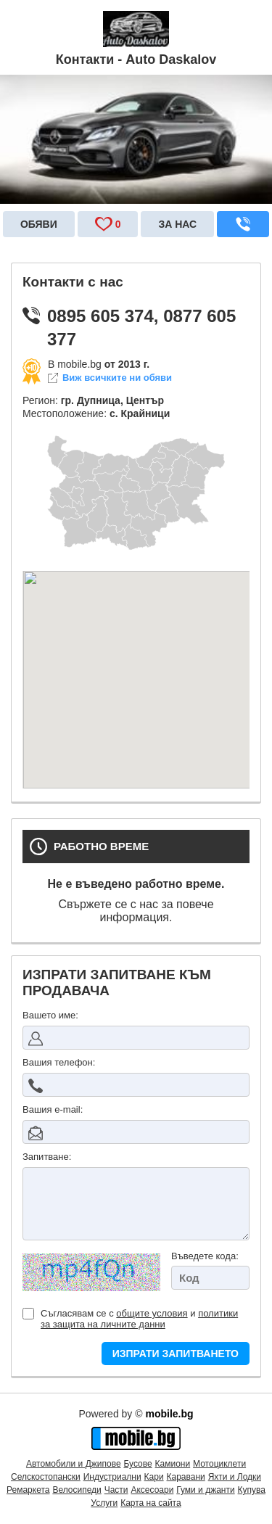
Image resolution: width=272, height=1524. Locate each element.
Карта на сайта (150, 1503)
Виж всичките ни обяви (117, 378)
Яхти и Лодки (234, 1477)
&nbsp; (136, 679)
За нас (177, 224)
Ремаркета (28, 1490)
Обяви (38, 224)
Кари (154, 1477)
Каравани (186, 1477)
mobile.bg (169, 1414)
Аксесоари (152, 1490)
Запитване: (46, 1156)
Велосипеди (76, 1490)
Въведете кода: (205, 1256)
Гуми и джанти (205, 1490)
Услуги (104, 1503)
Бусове (137, 1464)
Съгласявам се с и (130, 1319)
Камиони (173, 1464)
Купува (251, 1490)
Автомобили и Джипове (73, 1464)
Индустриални (112, 1477)
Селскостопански (46, 1477)
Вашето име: (50, 1015)
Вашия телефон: (58, 1062)
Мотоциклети (219, 1464)
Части (116, 1490)
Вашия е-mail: (52, 1109)
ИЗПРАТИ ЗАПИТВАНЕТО (175, 1353)
